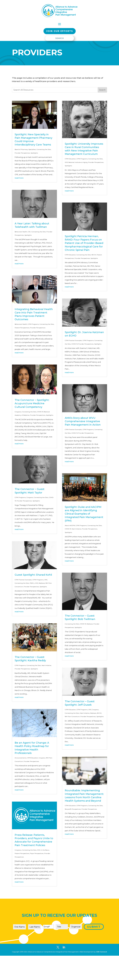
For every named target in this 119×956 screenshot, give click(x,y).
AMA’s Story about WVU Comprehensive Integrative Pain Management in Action (83, 421)
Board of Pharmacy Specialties (25, 149)
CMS (45, 580)
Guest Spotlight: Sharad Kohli (33, 574)
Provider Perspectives (22, 153)
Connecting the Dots (44, 149)
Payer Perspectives (37, 853)
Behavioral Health (21, 232)
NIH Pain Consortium (72, 716)
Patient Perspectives (22, 328)
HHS (36, 583)
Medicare (42, 583)
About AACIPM (70, 525)
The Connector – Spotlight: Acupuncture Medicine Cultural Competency (32, 403)
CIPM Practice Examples (23, 580)
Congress (18, 412)
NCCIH (94, 255)
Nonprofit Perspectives (73, 809)
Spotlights (34, 153)
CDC (29, 232)
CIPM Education (32, 758)
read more (19, 178)
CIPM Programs (33, 324)
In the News (45, 850)
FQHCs (32, 583)
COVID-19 (40, 412)
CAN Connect (101, 952)
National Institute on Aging (77, 162)
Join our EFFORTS (59, 31)
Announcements (20, 758)
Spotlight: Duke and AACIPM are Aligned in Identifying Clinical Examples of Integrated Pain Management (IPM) (84, 514)
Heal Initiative (46, 665)
